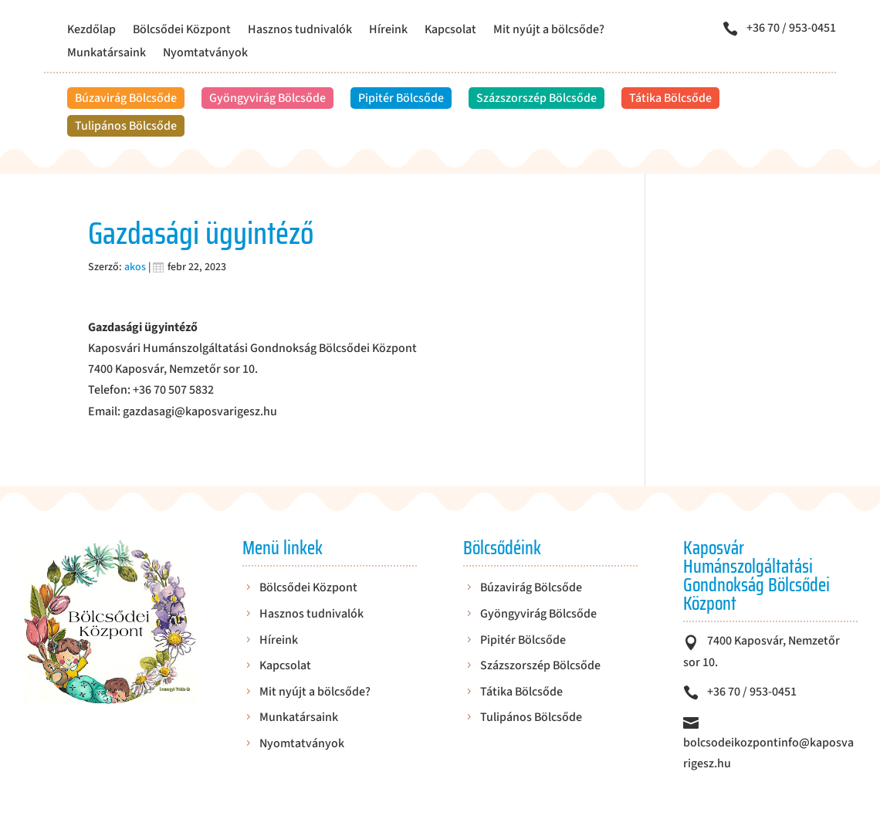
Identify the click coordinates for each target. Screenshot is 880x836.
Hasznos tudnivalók (300, 31)
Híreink (388, 31)
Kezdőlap (91, 31)
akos (135, 267)
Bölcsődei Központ (182, 31)
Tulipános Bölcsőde (126, 125)
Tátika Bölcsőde (670, 98)
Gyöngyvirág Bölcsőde (267, 98)
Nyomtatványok (205, 54)
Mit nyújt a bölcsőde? (548, 31)
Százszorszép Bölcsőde (536, 98)
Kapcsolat (450, 31)
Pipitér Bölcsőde (401, 98)
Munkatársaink (106, 54)
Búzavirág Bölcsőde (126, 98)
